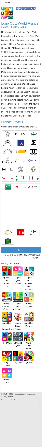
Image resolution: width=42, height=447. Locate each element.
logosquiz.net (20, 394)
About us (31, 394)
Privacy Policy (7, 397)
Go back (21, 250)
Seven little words (8, 399)
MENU (6, 2)
